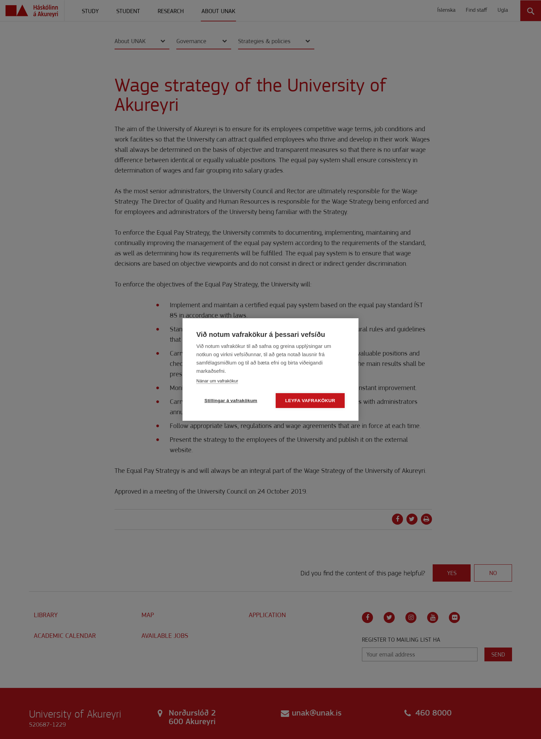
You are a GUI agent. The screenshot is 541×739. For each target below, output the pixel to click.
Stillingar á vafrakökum (230, 400)
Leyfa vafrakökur (310, 400)
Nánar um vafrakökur (217, 380)
